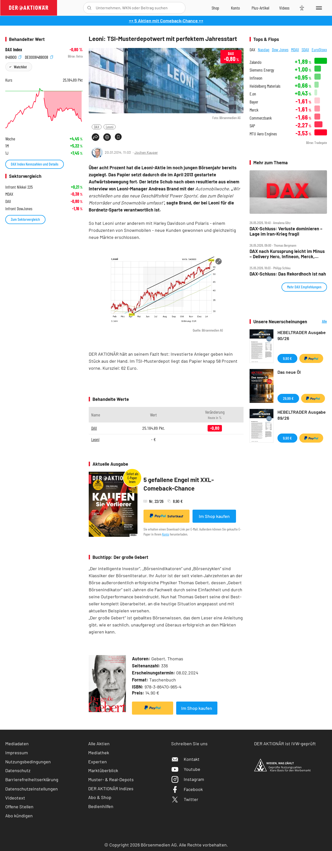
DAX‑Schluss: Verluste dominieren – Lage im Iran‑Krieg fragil (286, 231)
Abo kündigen (19, 815)
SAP (252, 125)
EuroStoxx (319, 49)
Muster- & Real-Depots (111, 779)
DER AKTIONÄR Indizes (110, 788)
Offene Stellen (19, 806)
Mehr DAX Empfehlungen (304, 286)
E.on (253, 93)
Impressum (16, 752)
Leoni (109, 126)
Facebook (187, 789)
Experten (97, 761)
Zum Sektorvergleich (25, 219)
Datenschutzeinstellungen (31, 788)
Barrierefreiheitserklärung (31, 779)
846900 (13, 56)
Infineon (256, 78)
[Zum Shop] (215, 8)
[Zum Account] (235, 8)
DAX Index (13, 49)
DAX (96, 126)
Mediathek (98, 752)
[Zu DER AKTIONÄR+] (260, 8)
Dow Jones (280, 49)
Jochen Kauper (146, 152)
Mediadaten (17, 743)
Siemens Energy (262, 70)
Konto (165, 534)
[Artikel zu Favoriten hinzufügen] (118, 136)
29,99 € (288, 398)
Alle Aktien (99, 743)
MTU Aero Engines (263, 133)
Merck (254, 110)
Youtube (185, 769)
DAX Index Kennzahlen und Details (34, 164)
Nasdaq (263, 49)
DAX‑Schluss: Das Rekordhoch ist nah (288, 274)
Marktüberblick (103, 770)
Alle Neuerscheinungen (318, 321)
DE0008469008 (39, 56)
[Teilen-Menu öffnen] (95, 137)
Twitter (184, 799)
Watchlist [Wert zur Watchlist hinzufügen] (20, 66)
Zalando (255, 62)
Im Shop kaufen (214, 516)
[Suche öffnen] (89, 8)
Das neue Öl (289, 372)
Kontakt (185, 759)
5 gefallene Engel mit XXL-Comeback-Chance (179, 484)
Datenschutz (17, 770)
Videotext (15, 798)
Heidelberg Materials (265, 86)
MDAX (295, 49)
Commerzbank (261, 118)
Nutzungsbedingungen (28, 761)
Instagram (187, 779)
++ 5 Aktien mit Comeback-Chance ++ (166, 20)
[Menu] (318, 8)
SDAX (305, 49)
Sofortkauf (166, 516)
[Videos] (284, 8)
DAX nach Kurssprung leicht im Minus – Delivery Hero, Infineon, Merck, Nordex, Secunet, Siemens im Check (287, 254)
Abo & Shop (99, 797)
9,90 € (287, 358)
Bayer (254, 101)
